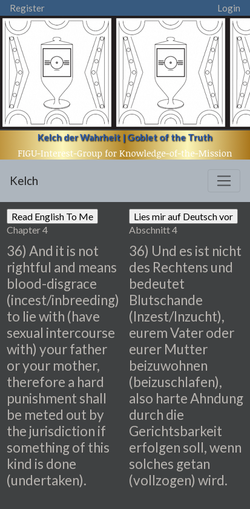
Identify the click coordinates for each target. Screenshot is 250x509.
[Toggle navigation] (224, 180)
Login (228, 7)
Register (27, 7)
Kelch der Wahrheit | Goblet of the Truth (125, 137)
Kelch (24, 180)
